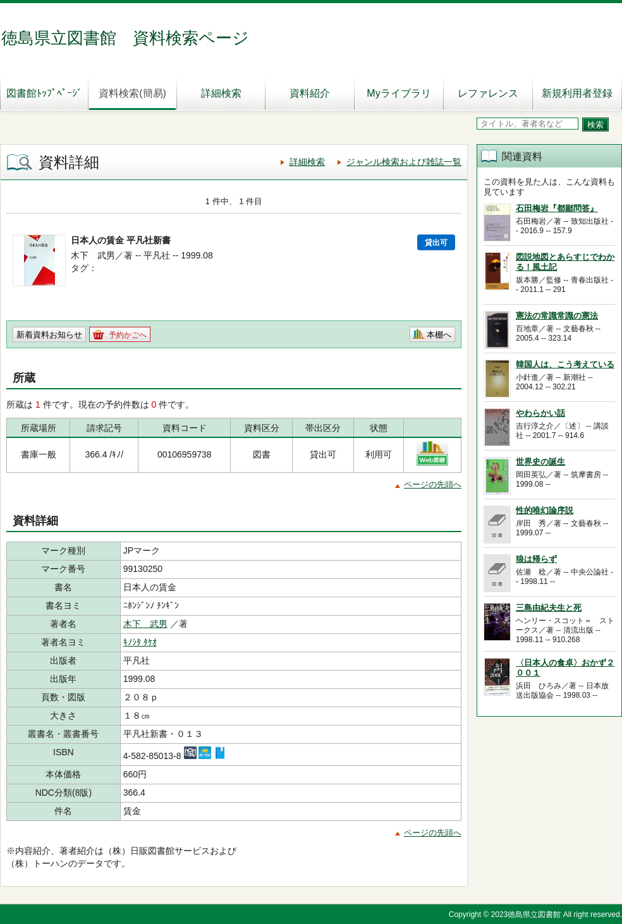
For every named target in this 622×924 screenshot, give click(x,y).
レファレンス (488, 93)
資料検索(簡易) (132, 93)
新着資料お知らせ (49, 334)
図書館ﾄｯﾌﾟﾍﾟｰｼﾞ (44, 93)
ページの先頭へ (432, 484)
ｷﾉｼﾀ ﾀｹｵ (140, 642)
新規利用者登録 (577, 93)
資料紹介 (310, 93)
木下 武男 (145, 624)
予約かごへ (128, 335)
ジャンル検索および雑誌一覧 (403, 162)
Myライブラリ (398, 93)
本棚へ (439, 334)
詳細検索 (221, 93)
